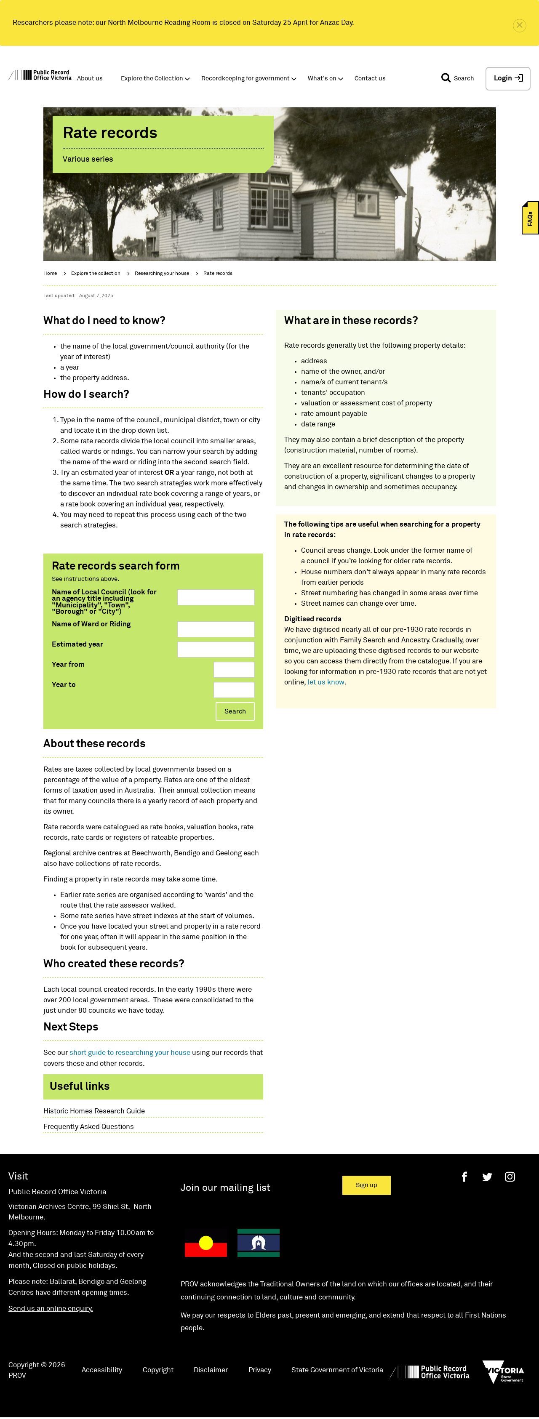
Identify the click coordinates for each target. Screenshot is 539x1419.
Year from (68, 665)
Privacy (259, 1370)
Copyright (158, 1370)
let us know (325, 682)
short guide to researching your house (129, 1053)
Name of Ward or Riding (91, 624)
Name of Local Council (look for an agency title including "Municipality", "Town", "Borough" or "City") (104, 602)
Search (235, 711)
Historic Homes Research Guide (94, 1111)
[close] (519, 25)
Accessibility (102, 1370)
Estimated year (77, 645)
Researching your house (162, 273)
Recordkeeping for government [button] (245, 78)
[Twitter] (487, 1176)
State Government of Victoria (337, 1370)
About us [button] (90, 78)
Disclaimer (211, 1370)
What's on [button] (322, 78)
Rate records (217, 273)
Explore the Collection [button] (152, 78)
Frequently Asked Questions (88, 1127)
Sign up (366, 1185)
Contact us (370, 78)
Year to (64, 685)
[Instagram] (510, 1176)
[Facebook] (464, 1176)
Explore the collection (95, 273)
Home (50, 273)
